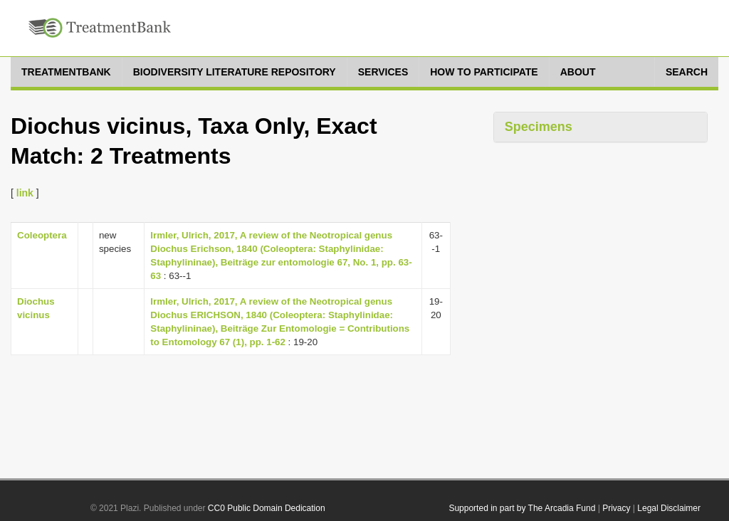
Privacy (616, 508)
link (24, 193)
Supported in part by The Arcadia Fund (522, 508)
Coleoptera (42, 235)
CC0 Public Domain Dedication (266, 508)
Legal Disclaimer (669, 508)
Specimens (538, 127)
